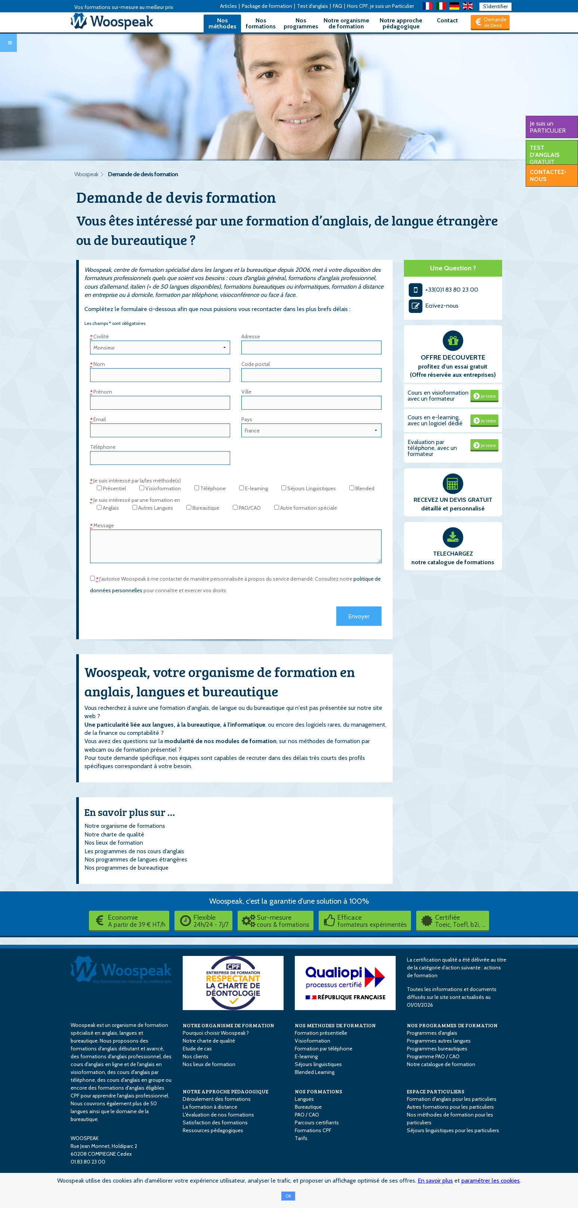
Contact (447, 20)
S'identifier (495, 6)
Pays (246, 419)
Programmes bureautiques (437, 1048)
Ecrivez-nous (433, 305)
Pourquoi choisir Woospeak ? (216, 1033)
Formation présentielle (321, 1033)
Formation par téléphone (323, 1048)
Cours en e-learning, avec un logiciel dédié (435, 420)
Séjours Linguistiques (308, 488)
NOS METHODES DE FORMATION (335, 1025)
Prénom (101, 391)
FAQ (337, 6)
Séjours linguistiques (318, 1064)
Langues (304, 1099)
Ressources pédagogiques (213, 1130)
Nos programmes (301, 23)
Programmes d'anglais (432, 1033)
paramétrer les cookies (490, 1180)
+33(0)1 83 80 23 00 (443, 289)
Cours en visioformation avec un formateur (438, 395)
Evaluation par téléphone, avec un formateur (432, 447)
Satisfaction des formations (215, 1122)
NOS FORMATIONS (318, 1091)
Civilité (99, 336)
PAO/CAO (247, 507)
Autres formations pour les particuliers (450, 1106)
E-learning (253, 488)
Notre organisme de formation (346, 23)
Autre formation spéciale (305, 507)
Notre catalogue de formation (441, 1064)
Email (98, 419)
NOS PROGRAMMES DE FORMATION (452, 1025)
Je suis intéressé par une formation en (135, 500)
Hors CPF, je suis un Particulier (380, 6)
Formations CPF (313, 1130)
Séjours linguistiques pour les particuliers (453, 1130)
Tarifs (301, 1138)
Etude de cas (197, 1048)
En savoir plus (435, 1180)
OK (288, 1196)
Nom (97, 364)
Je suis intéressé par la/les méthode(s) (135, 480)
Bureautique (202, 507)
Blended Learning (314, 1072)
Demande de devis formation (143, 174)
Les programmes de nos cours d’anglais (134, 851)
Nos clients (195, 1056)
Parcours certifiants (317, 1122)
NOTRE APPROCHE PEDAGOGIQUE (225, 1091)
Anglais (108, 507)
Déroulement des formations (217, 1099)
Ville (246, 391)
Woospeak (86, 174)
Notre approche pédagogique (401, 23)
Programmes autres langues (439, 1040)
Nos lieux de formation (113, 842)
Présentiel (111, 488)
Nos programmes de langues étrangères (135, 859)
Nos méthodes (222, 23)
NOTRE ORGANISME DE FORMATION (228, 1025)
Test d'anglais (312, 6)
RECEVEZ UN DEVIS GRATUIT (453, 499)
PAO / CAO (307, 1114)
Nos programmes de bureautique (126, 867)
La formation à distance (210, 1106)
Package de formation (267, 6)
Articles (228, 6)
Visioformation (160, 488)
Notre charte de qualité (114, 834)
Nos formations (261, 23)
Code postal (255, 364)
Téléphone (102, 447)
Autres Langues (152, 507)
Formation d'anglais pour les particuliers (452, 1099)
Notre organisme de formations (124, 825)
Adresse (250, 336)
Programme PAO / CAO (433, 1056)
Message (102, 525)
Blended (361, 488)
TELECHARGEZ (453, 553)
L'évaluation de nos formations (218, 1114)
